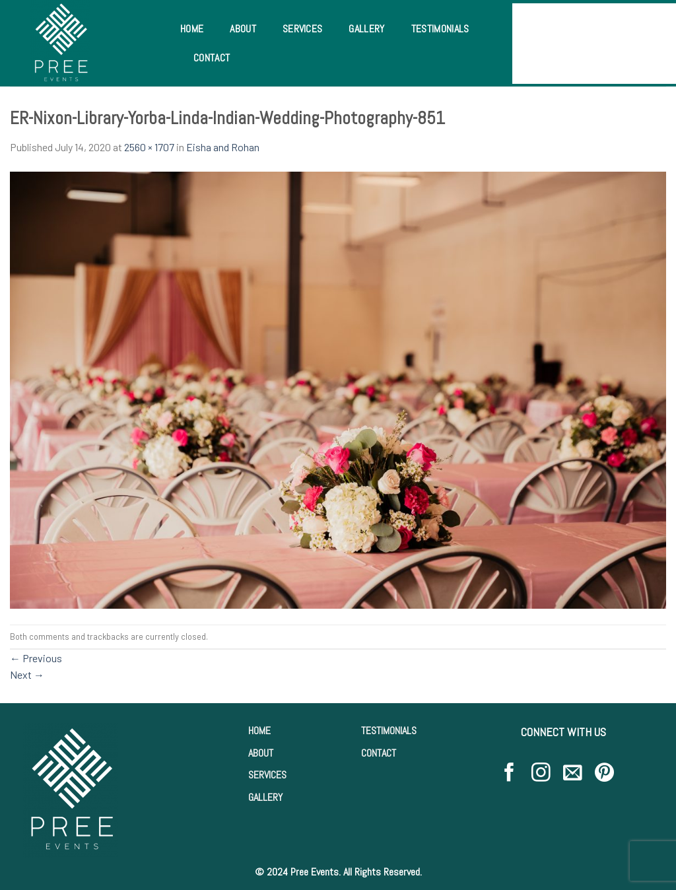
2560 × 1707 (149, 147)
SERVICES (267, 775)
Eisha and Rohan (222, 147)
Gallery (366, 29)
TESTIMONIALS (389, 730)
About (243, 29)
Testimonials (440, 29)
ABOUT (260, 753)
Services (303, 29)
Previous (36, 658)
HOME (259, 730)
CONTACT (378, 753)
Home (191, 29)
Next (27, 674)
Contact (211, 58)
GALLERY (265, 797)
